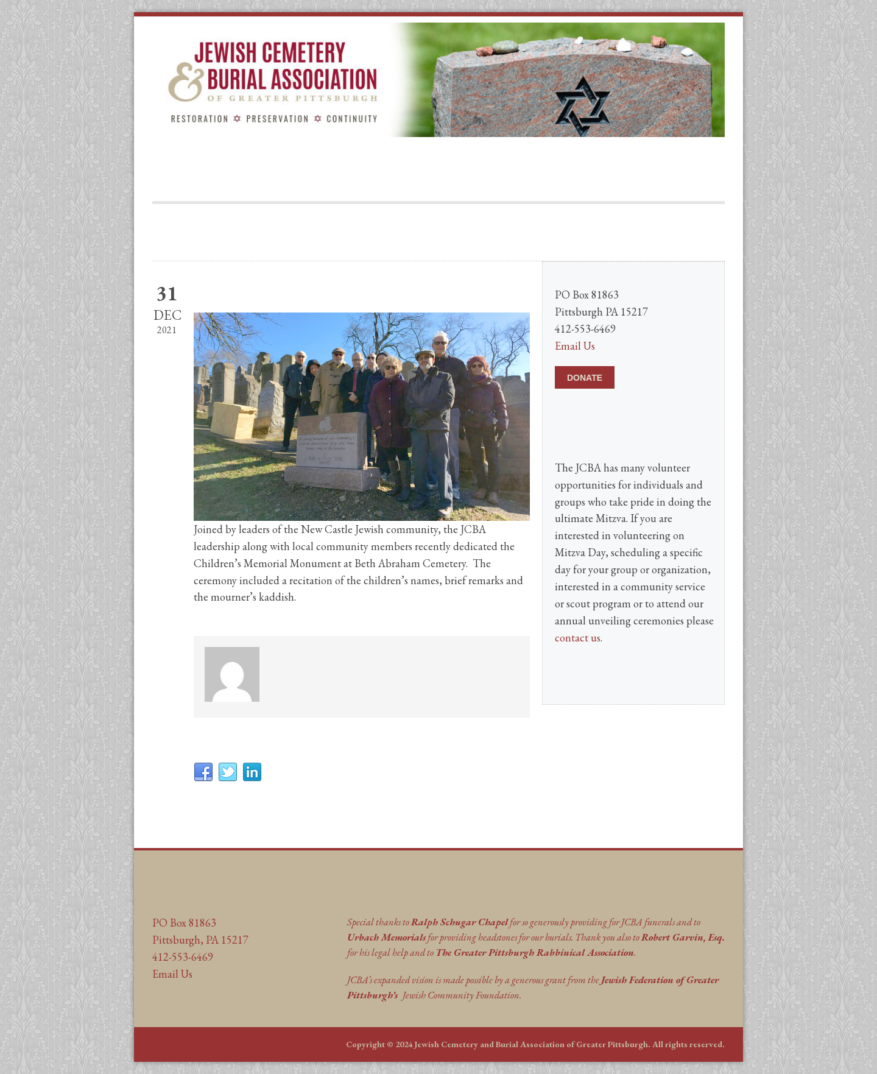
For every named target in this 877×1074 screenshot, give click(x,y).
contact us (578, 638)
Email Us (575, 346)
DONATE (584, 378)
